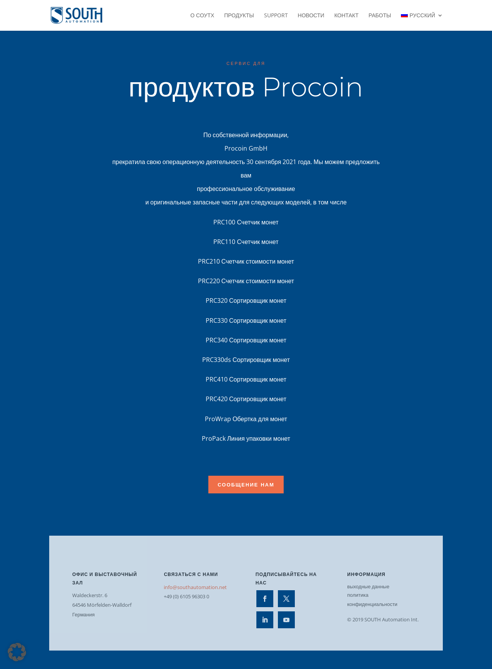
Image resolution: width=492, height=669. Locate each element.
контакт (346, 16)
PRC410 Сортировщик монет (246, 379)
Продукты (239, 16)
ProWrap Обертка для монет (246, 419)
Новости (311, 16)
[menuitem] (422, 22)
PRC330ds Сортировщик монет (246, 359)
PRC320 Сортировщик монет (246, 300)
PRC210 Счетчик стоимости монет (246, 261)
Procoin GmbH (246, 148)
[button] (17, 652)
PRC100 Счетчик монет (245, 222)
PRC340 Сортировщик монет (246, 340)
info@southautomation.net (195, 587)
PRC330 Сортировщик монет (246, 320)
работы (380, 16)
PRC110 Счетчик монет (245, 241)
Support (276, 16)
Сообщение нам (246, 484)
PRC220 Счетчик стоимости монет (246, 281)
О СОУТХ (202, 16)
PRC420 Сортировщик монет (246, 399)
